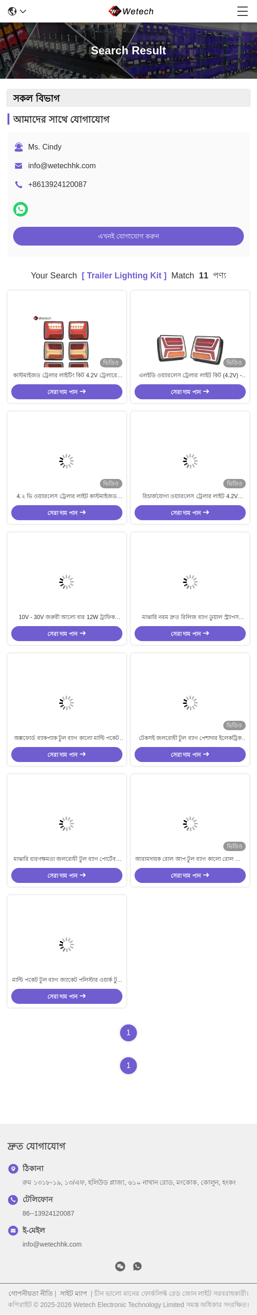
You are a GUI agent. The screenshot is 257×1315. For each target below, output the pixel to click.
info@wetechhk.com (62, 166)
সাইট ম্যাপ (73, 1293)
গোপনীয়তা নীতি (30, 1293)
